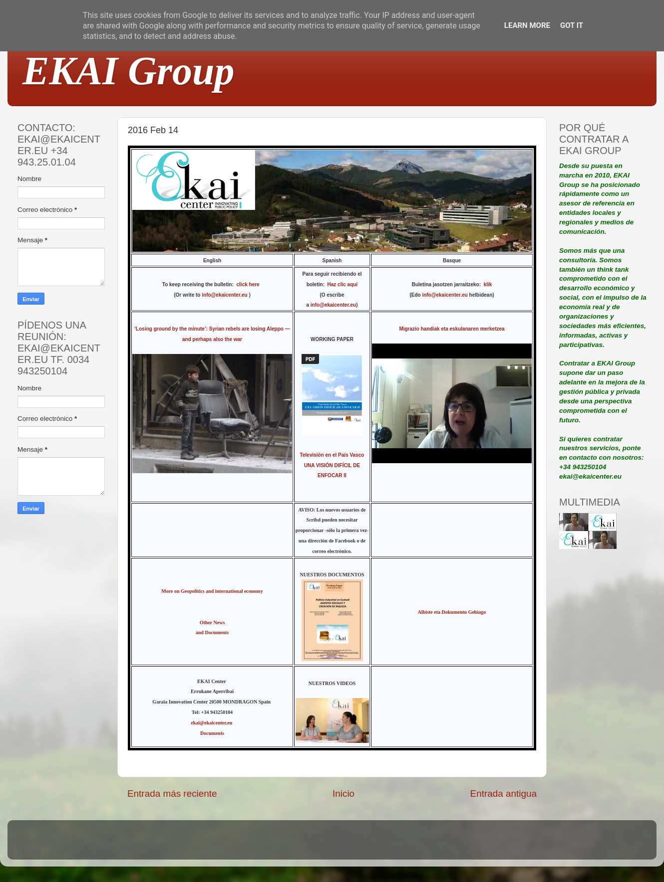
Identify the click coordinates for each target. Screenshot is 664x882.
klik (488, 284)
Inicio (343, 793)
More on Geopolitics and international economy (212, 591)
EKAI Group (128, 71)
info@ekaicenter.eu (225, 295)
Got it (571, 25)
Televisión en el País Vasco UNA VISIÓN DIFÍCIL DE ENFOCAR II (332, 465)
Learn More (527, 25)
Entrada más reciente (172, 793)
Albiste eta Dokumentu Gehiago (452, 612)
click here (250, 284)
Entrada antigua (503, 793)
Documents (212, 733)
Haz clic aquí (343, 284)
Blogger (397, 844)
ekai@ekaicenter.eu (212, 722)
